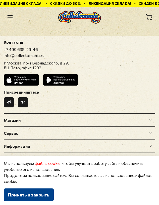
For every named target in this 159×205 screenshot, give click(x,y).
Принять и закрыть (28, 194)
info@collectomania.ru (24, 55)
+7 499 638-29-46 (21, 49)
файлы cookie (48, 163)
